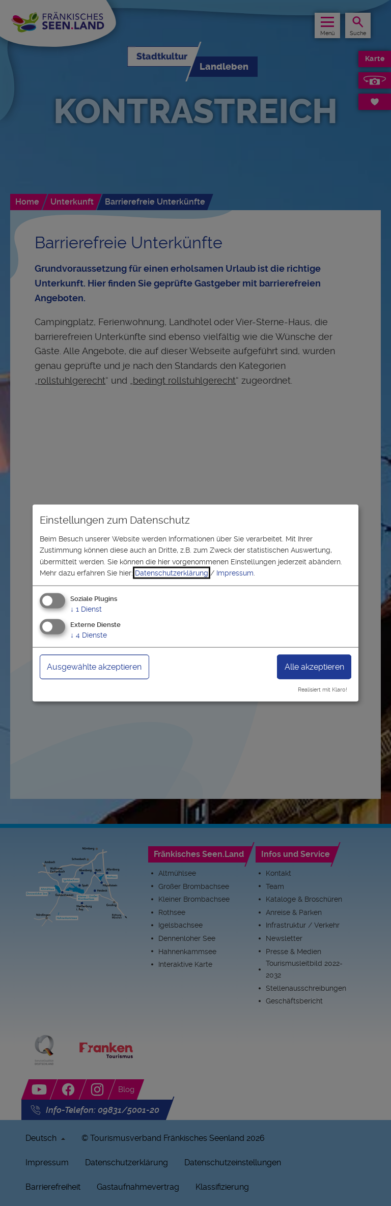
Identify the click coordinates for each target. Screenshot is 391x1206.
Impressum (235, 573)
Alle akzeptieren (314, 667)
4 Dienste (88, 635)
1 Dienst (86, 609)
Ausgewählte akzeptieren (94, 667)
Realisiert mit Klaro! (322, 689)
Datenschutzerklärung (171, 573)
